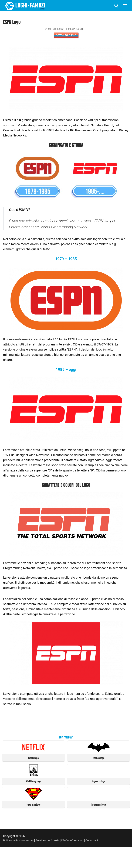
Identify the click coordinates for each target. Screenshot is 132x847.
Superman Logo (33, 804)
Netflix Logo (33, 758)
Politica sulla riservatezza (18, 840)
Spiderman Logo (98, 804)
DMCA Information (74, 840)
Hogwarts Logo (98, 781)
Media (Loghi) (76, 29)
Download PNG (66, 35)
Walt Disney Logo (33, 781)
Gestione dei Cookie (48, 840)
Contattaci (94, 840)
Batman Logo (98, 758)
